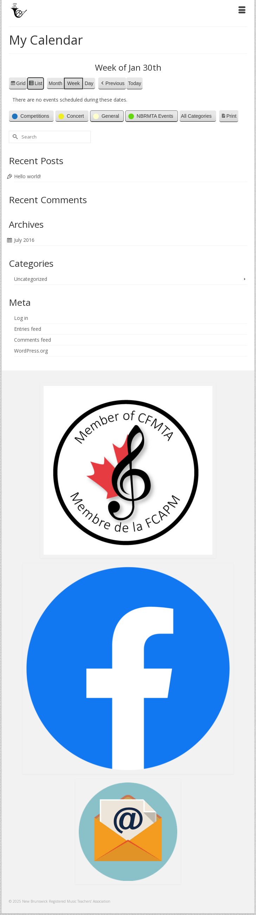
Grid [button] (17, 84)
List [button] (35, 84)
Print (228, 117)
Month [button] (55, 83)
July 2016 (24, 240)
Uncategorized (30, 279)
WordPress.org (31, 350)
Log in (21, 318)
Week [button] (73, 83)
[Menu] (242, 10)
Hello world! (27, 176)
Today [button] (134, 83)
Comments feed (32, 339)
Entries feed (27, 329)
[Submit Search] (14, 137)
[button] (112, 83)
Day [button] (89, 83)
